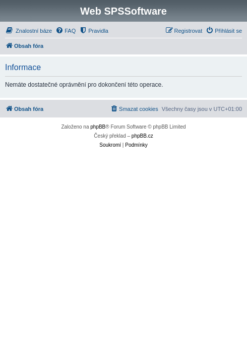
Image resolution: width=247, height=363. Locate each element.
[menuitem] (28, 31)
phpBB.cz (142, 136)
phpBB (97, 127)
